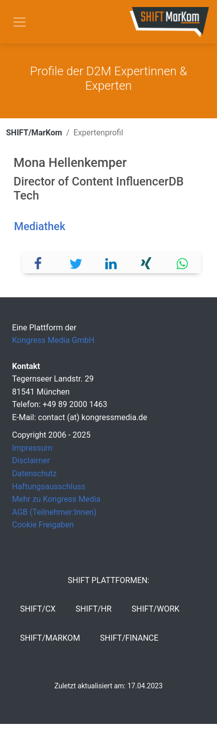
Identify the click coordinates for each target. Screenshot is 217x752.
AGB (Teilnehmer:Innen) (54, 512)
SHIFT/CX (38, 609)
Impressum (32, 448)
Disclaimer (31, 460)
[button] (40, 262)
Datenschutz (34, 473)
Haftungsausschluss (48, 486)
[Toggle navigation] (19, 22)
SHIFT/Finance (129, 638)
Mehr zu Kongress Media (56, 499)
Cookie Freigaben (43, 524)
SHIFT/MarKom (34, 132)
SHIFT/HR (94, 609)
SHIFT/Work (156, 609)
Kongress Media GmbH (53, 340)
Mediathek (39, 226)
